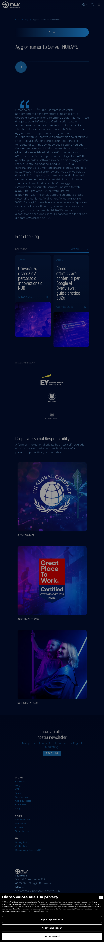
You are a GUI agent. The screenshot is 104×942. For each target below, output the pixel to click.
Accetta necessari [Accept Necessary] (52, 928)
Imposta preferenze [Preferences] (52, 919)
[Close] (101, 897)
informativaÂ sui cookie (38, 911)
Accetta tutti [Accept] (52, 936)
